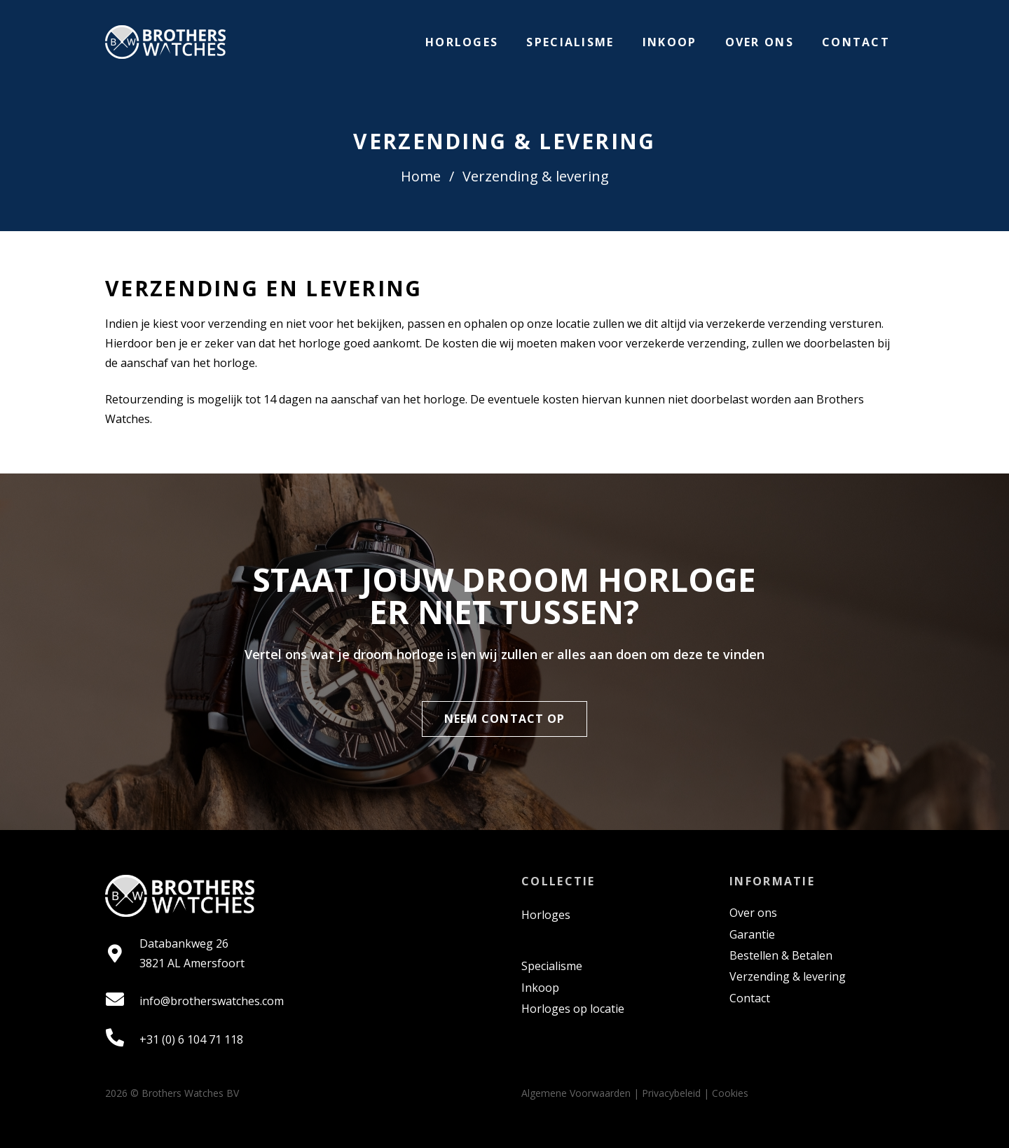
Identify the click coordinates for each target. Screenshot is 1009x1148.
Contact (749, 998)
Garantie (752, 934)
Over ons (753, 912)
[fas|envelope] (122, 1000)
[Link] (165, 42)
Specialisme (551, 966)
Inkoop (540, 987)
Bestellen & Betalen (780, 955)
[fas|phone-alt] (122, 1039)
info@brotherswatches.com (211, 1001)
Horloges (545, 914)
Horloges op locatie (572, 1008)
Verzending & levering (787, 976)
